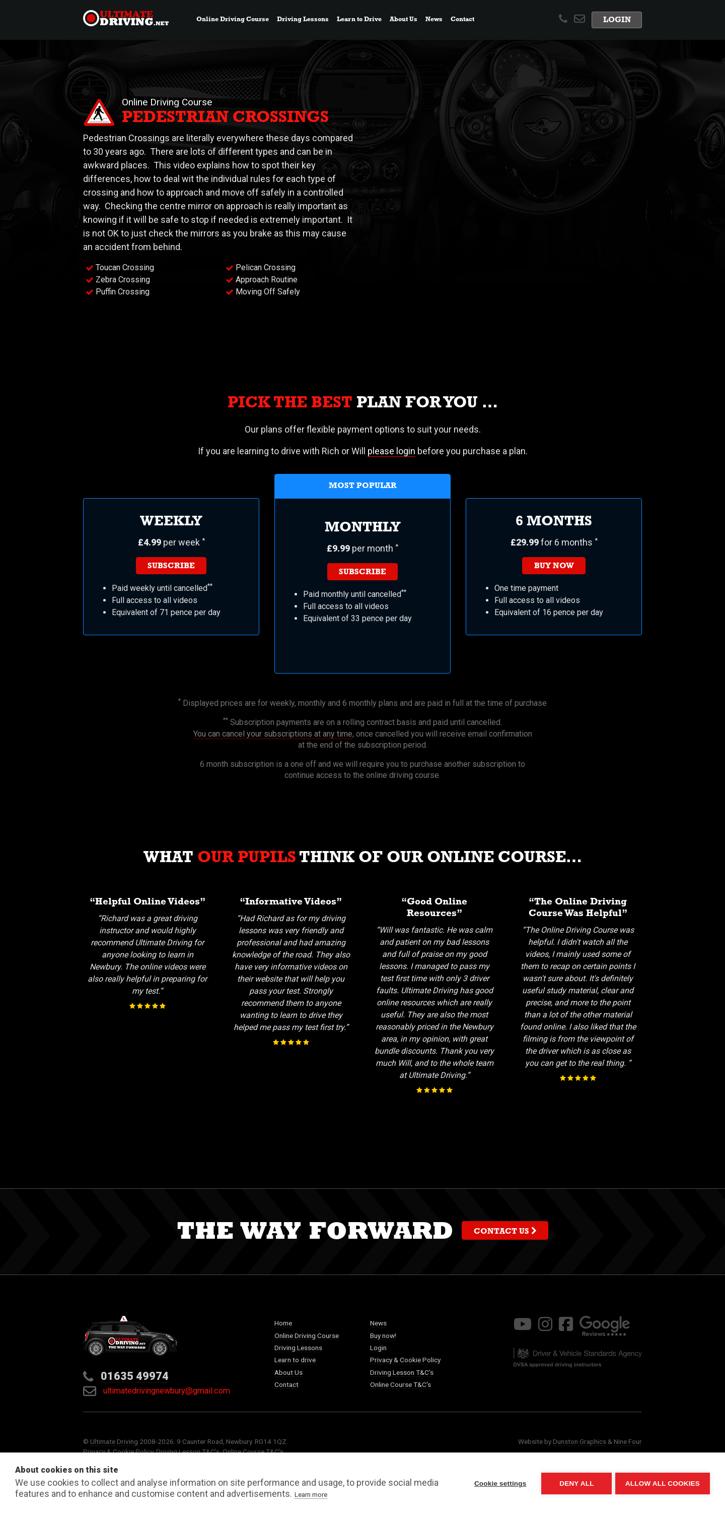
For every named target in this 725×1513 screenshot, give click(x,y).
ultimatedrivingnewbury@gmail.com (156, 1391)
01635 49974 (135, 1376)
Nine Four (628, 1441)
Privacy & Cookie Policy (405, 1360)
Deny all (575, 1483)
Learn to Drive (359, 20)
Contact (462, 20)
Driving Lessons (298, 1348)
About (403, 20)
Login (617, 21)
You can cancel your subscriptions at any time (272, 734)
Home (283, 1323)
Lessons (303, 20)
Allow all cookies (662, 1483)
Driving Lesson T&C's (401, 1372)
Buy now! (383, 1336)
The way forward (362, 1234)
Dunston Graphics (579, 1441)
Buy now (554, 567)
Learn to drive (295, 1360)
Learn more (311, 1494)
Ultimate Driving (114, 1441)
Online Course (232, 20)
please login (391, 451)
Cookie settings (498, 1483)
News (436, 19)
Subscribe (171, 567)
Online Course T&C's (400, 1384)
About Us (288, 1372)
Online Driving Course (306, 1336)
